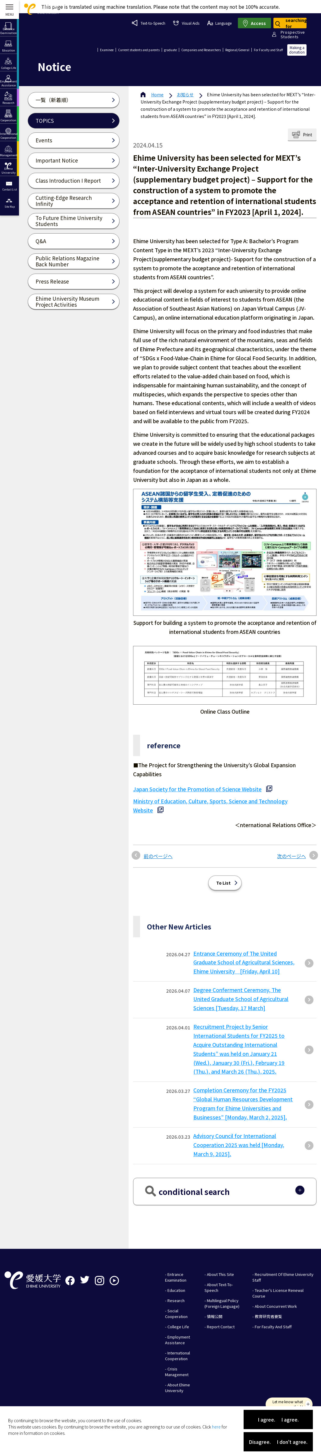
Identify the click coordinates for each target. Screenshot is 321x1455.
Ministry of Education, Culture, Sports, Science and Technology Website (210, 805)
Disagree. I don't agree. (278, 1441)
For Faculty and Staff (268, 50)
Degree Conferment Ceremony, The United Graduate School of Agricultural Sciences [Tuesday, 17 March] (240, 999)
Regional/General (237, 50)
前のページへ (158, 856)
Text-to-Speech (148, 23)
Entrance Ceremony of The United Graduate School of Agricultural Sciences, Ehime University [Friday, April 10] (244, 962)
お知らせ (185, 95)
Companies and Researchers (201, 50)
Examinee (107, 50)
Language (219, 23)
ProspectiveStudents (293, 34)
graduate (170, 50)
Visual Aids (186, 23)
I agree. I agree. (278, 1419)
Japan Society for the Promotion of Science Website (197, 789)
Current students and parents (139, 50)
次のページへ (291, 856)
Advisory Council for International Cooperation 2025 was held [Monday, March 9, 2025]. (238, 1145)
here (216, 1427)
